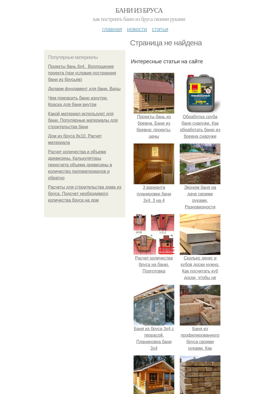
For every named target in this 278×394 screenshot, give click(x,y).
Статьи (160, 29)
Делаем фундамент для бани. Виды (84, 88)
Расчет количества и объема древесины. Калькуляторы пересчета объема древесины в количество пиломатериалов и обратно (80, 164)
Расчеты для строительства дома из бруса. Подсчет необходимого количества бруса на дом (84, 193)
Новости (137, 29)
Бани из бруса (139, 10)
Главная (112, 29)
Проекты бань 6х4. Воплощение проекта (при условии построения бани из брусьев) (82, 73)
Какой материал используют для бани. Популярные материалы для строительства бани (83, 120)
